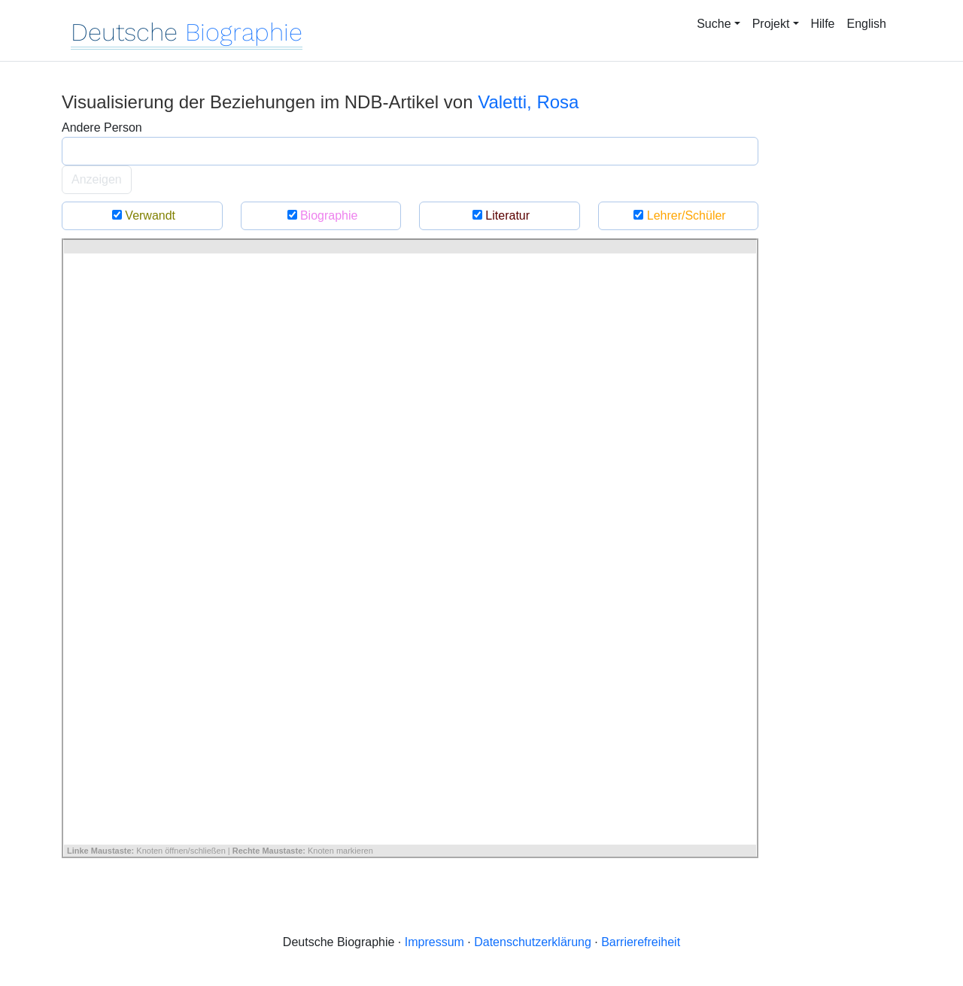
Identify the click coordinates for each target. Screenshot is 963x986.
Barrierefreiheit (640, 942)
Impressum (434, 942)
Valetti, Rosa (528, 102)
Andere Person (102, 127)
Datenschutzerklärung (532, 942)
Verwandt (141, 215)
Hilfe (823, 23)
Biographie (320, 215)
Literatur (499, 215)
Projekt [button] (771, 23)
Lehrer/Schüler (678, 215)
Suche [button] (714, 23)
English (866, 23)
